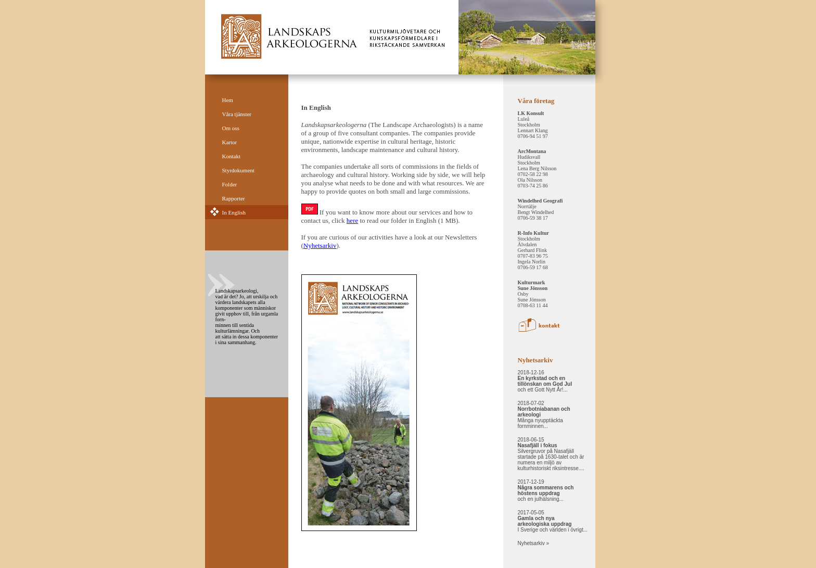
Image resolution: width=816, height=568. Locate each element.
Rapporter (233, 198)
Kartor (229, 142)
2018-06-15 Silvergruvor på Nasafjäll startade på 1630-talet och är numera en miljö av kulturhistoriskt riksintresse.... (551, 454)
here (352, 220)
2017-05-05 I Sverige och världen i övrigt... (553, 521)
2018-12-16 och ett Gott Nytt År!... (545, 381)
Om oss (230, 128)
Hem (227, 100)
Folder (229, 184)
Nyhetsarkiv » (534, 543)
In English (234, 212)
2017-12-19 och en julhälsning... (546, 490)
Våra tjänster (237, 114)
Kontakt (231, 156)
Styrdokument (238, 170)
